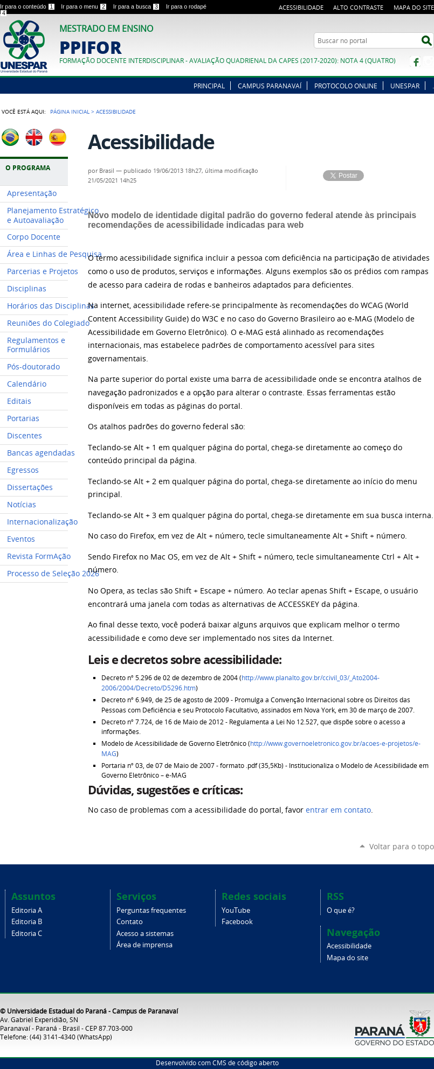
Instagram (428, 61)
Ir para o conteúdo (28, 6)
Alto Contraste (358, 7)
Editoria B (26, 921)
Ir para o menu (84, 6)
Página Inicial (69, 111)
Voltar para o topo (401, 846)
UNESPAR (404, 85)
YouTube (236, 910)
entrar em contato (338, 810)
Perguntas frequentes (151, 910)
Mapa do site (414, 7)
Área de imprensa (144, 944)
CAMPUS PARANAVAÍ (269, 85)
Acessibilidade (301, 7)
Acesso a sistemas (145, 933)
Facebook (415, 61)
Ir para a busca (137, 6)
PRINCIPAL (209, 85)
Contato (129, 921)
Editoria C (26, 933)
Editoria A (26, 910)
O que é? (341, 910)
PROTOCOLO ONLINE (345, 85)
